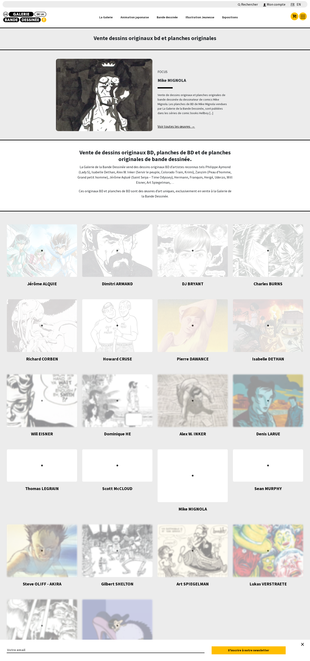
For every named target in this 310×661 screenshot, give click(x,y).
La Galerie (106, 17)
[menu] (303, 16)
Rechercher (248, 4)
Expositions (230, 17)
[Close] (302, 644)
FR (292, 4)
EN (299, 4)
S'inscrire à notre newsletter (248, 650)
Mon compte (274, 4)
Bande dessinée (167, 17)
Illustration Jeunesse (200, 17)
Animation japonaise (135, 17)
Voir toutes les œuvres (176, 126)
